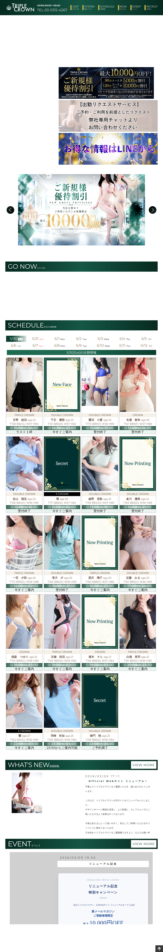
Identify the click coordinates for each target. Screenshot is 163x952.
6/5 (146, 338)
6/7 (37, 345)
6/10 (103, 345)
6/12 (147, 345)
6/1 (60, 338)
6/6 (16, 345)
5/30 (16, 338)
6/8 (59, 345)
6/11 (125, 345)
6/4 (125, 338)
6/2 (81, 338)
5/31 (38, 338)
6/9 (81, 345)
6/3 (103, 338)
